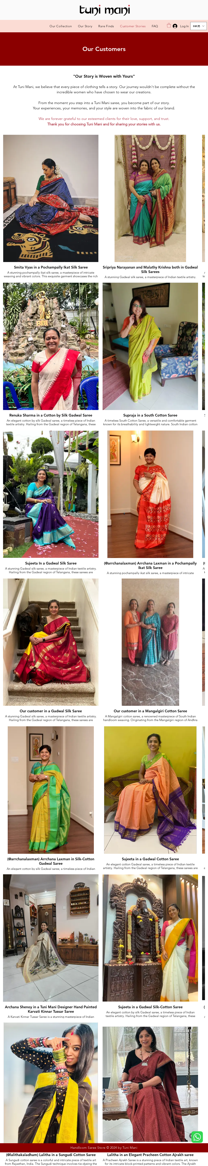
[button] (169, 25)
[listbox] (198, 26)
